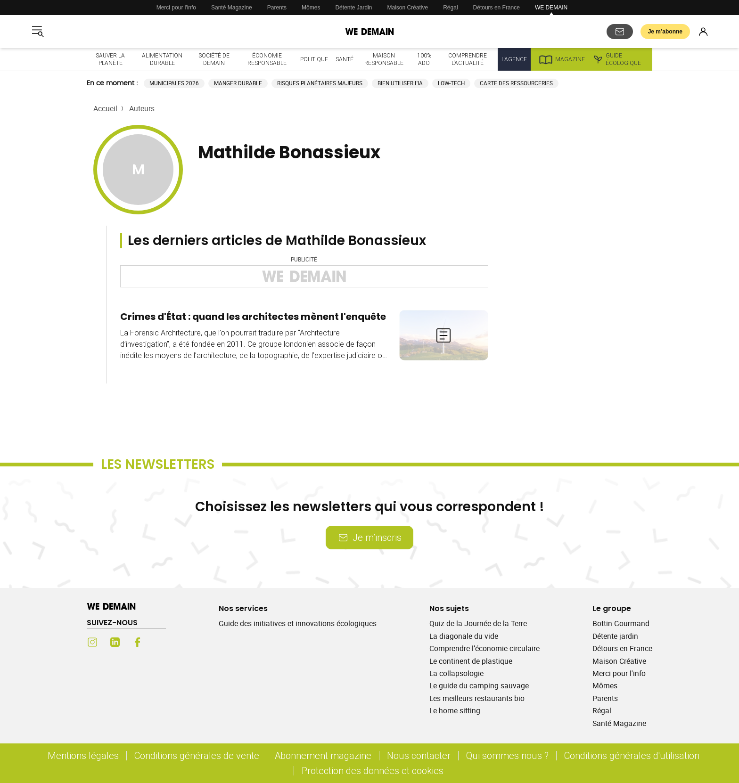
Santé (344, 59)
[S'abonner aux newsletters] (620, 31)
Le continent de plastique (470, 661)
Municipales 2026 (174, 83)
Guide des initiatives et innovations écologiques (298, 623)
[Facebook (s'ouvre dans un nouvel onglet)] (137, 642)
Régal (450, 7)
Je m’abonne (665, 31)
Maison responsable (383, 59)
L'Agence (514, 59)
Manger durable (238, 83)
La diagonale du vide (463, 636)
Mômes (311, 7)
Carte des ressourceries (516, 83)
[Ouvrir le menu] (37, 31)
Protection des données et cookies (374, 770)
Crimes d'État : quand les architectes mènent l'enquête (253, 316)
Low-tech (451, 83)
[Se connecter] (703, 31)
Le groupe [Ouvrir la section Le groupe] (611, 608)
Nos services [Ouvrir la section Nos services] (243, 608)
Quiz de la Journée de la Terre (478, 623)
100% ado (424, 59)
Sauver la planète (110, 59)
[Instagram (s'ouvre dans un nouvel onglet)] (92, 642)
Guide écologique (616, 59)
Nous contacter (419, 755)
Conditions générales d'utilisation (631, 755)
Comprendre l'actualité (467, 59)
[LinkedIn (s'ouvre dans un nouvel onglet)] (115, 642)
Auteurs (142, 108)
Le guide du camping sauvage (479, 685)
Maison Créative (407, 7)
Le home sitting (454, 710)
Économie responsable (267, 59)
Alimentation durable (162, 59)
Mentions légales (83, 755)
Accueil (105, 108)
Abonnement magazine (323, 755)
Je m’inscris (369, 537)
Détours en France (496, 7)
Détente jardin (615, 636)
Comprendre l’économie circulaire (484, 648)
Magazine (561, 59)
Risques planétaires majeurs (319, 83)
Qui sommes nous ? (507, 755)
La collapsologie (456, 673)
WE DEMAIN (551, 7)
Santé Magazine (231, 7)
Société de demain (214, 59)
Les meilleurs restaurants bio (477, 698)
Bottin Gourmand (620, 623)
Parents (277, 7)
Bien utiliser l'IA (400, 83)
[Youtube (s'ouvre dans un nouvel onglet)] (160, 642)
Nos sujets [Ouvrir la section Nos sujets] (449, 608)
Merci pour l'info (176, 7)
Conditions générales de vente (196, 755)
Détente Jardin (353, 7)
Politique (314, 59)
